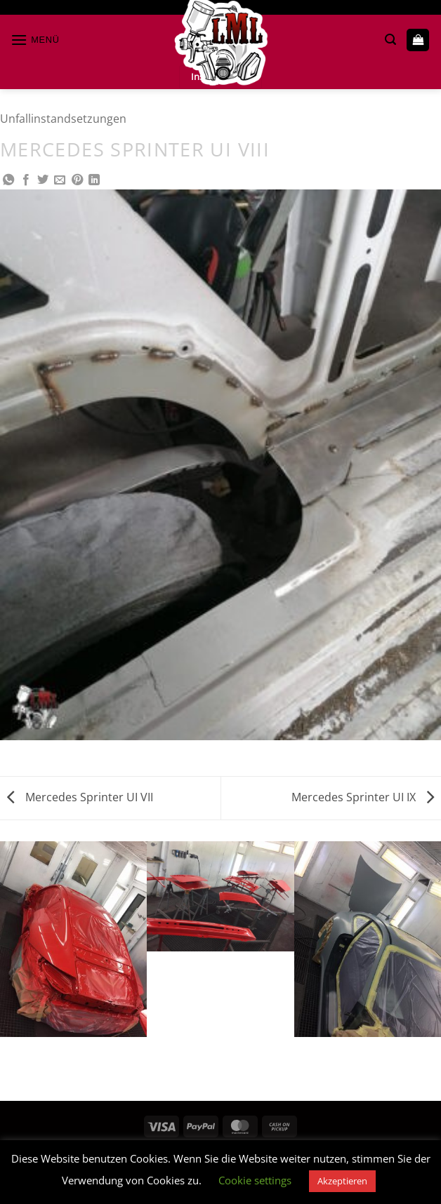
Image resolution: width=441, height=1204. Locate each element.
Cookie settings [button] (254, 1180)
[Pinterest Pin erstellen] (77, 180)
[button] (35, 39)
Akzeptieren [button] (342, 1181)
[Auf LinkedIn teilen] (94, 180)
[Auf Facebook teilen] (26, 180)
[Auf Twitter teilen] (42, 180)
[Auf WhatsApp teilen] (8, 180)
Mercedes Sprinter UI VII (80, 797)
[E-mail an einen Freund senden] (59, 180)
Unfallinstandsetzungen (63, 118)
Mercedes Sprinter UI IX (362, 797)
